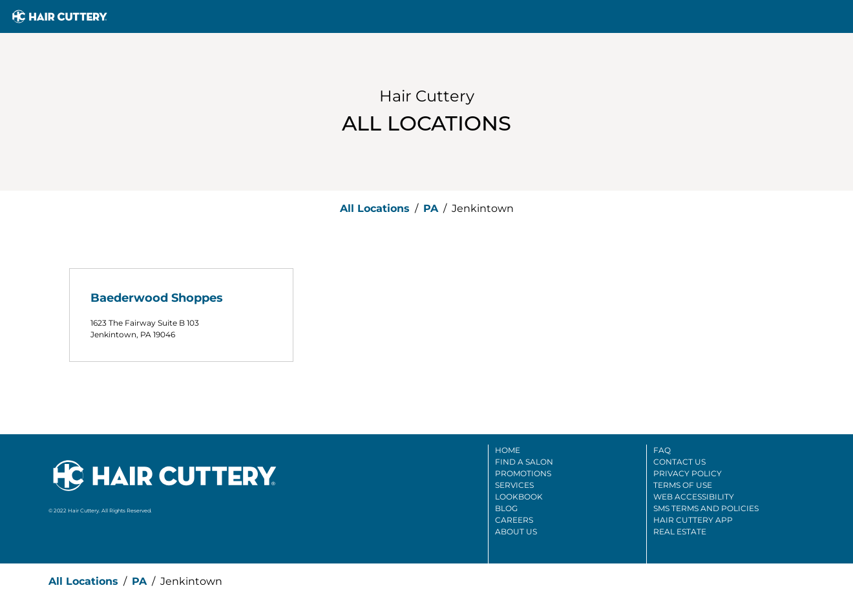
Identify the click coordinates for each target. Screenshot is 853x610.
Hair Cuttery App (693, 520)
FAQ (662, 450)
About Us (516, 531)
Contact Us (679, 462)
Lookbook (519, 496)
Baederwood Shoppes (156, 298)
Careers (514, 520)
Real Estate (679, 531)
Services (514, 485)
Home (507, 450)
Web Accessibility (693, 496)
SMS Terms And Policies (706, 508)
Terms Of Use (682, 485)
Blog (506, 508)
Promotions (523, 473)
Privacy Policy (687, 473)
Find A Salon (524, 462)
